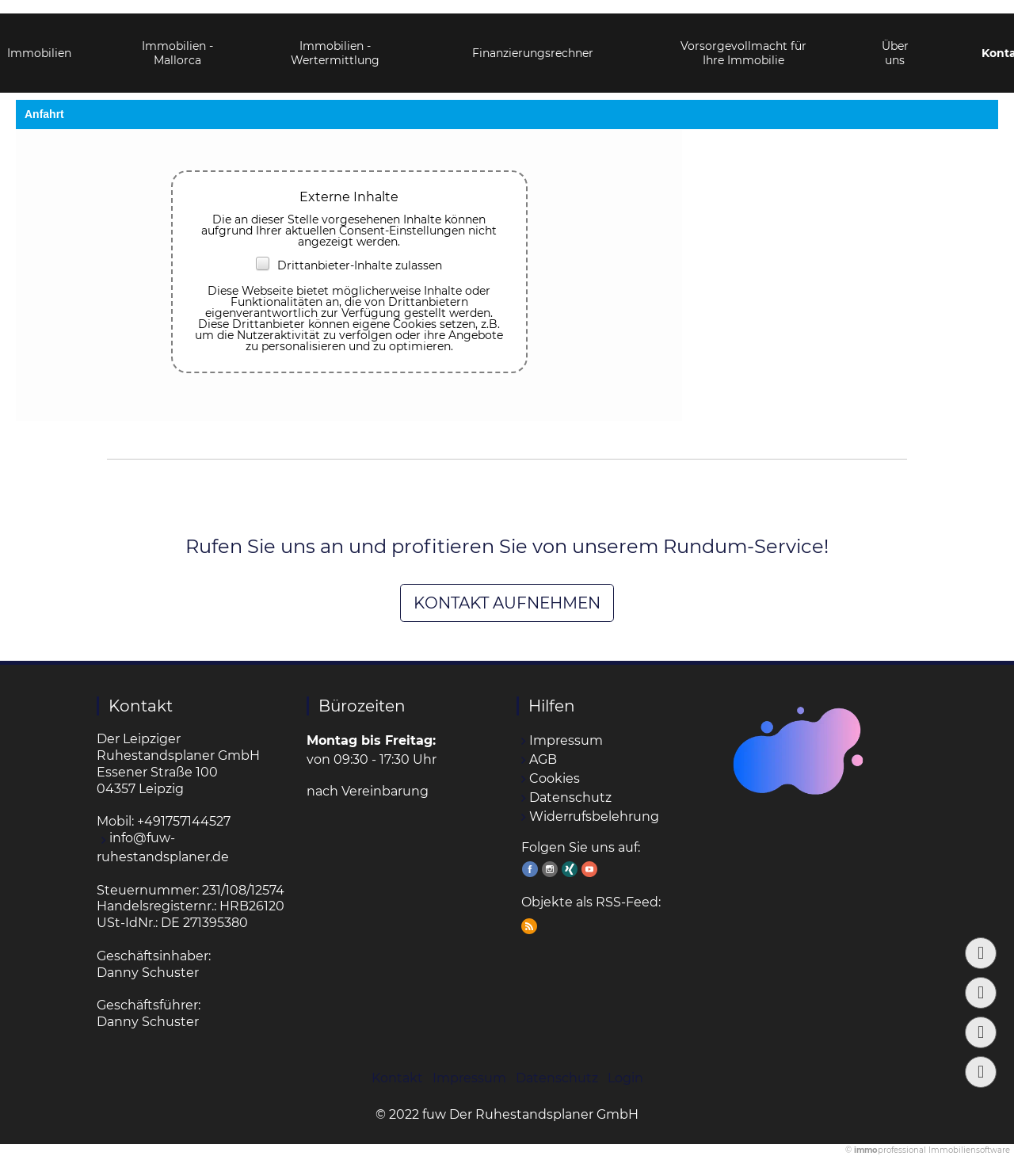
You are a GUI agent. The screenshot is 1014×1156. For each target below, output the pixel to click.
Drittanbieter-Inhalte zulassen (348, 265)
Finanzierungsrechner (532, 39)
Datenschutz (570, 797)
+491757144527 (184, 821)
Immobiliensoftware (969, 1150)
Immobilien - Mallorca (177, 39)
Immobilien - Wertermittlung (335, 39)
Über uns (895, 39)
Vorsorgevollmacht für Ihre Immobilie (743, 39)
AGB (543, 759)
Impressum (566, 740)
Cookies (554, 778)
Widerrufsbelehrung (594, 816)
